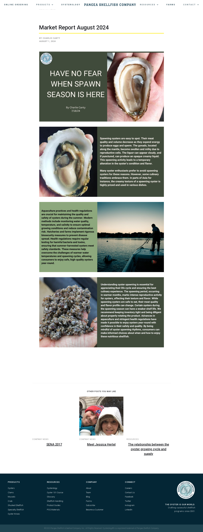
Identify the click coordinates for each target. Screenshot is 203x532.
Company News (40, 439)
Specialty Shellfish (16, 509)
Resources (133, 439)
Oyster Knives (14, 514)
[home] (110, 5)
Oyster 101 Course (55, 492)
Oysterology (70, 5)
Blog (88, 497)
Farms (170, 5)
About (88, 488)
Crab (10, 501)
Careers (128, 488)
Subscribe (90, 505)
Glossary (51, 497)
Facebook (129, 497)
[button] (44, 4)
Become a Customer (94, 509)
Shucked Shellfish (15, 505)
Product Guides (53, 505)
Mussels (11, 497)
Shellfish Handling (55, 501)
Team (88, 492)
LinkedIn (128, 509)
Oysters (11, 488)
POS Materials (53, 509)
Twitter (128, 501)
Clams (11, 492)
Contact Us (130, 492)
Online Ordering (16, 5)
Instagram (129, 505)
